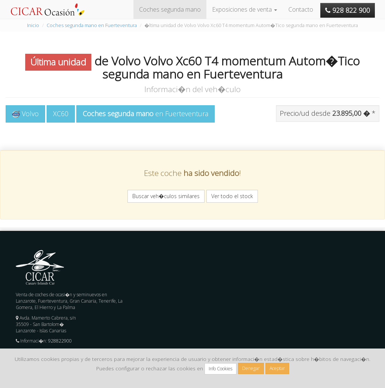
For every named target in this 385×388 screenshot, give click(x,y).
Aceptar (277, 368)
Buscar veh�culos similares (166, 196)
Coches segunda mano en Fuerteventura (92, 25)
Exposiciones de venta (244, 9)
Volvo (25, 113)
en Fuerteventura (145, 113)
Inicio (33, 25)
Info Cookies (220, 368)
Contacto (300, 9)
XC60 (60, 113)
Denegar (251, 368)
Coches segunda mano (170, 9)
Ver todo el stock (232, 196)
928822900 (60, 341)
